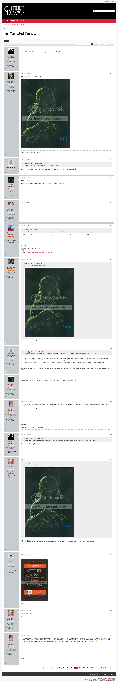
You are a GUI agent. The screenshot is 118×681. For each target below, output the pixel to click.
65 (92, 668)
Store (23, 21)
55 (75, 668)
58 (87, 668)
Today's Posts (7, 24)
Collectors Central (23, 28)
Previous (47, 668)
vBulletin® (106, 678)
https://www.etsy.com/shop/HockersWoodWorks (40, 252)
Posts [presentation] (6, 41)
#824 (111, 611)
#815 (111, 202)
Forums (5, 21)
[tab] (6, 41)
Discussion (14, 28)
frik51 (11, 466)
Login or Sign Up (110, 1)
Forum (8, 28)
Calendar (22, 24)
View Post (42, 163)
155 (101, 668)
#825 (111, 635)
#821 (111, 434)
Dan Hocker (11, 233)
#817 (111, 260)
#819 (111, 377)
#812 (111, 73)
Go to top (111, 674)
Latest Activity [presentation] (14, 41)
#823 (111, 554)
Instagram (23, 250)
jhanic (11, 561)
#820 (111, 401)
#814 (111, 177)
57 (84, 668)
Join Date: (8, 65)
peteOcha (11, 185)
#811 (111, 49)
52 (63, 668)
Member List (15, 24)
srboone (10, 409)
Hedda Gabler (11, 355)
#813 (111, 160)
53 (67, 668)
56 (79, 668)
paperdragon (11, 81)
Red (6, 674)
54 (71, 668)
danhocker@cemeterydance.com (34, 246)
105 (96, 668)
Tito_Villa (11, 209)
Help (90, 674)
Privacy (104, 674)
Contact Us (96, 674)
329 (106, 668)
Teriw (11, 56)
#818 (111, 348)
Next (111, 668)
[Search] (102, 11)
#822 (111, 459)
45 (59, 668)
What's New (14, 21)
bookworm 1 (11, 267)
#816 (111, 225)
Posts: (9, 67)
